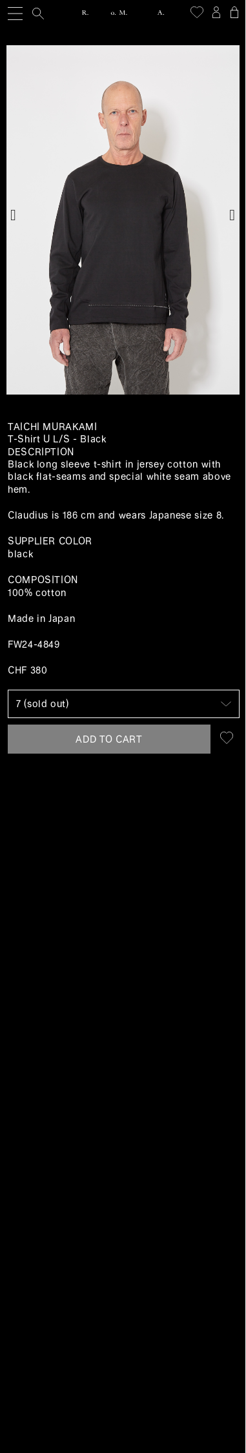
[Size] (124, 704)
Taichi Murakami (52, 427)
